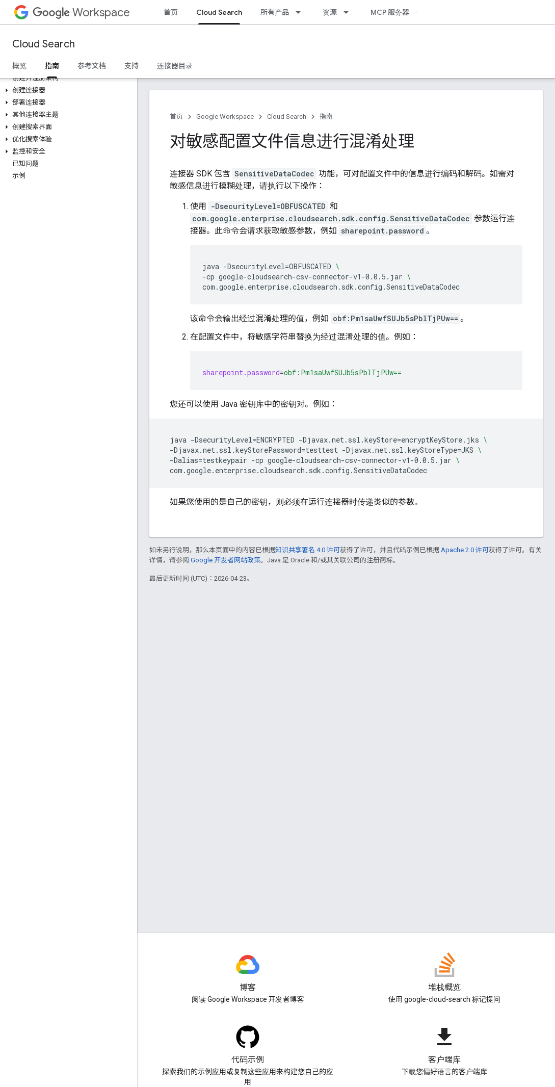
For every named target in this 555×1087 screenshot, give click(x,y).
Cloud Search (43, 44)
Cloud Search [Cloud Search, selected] (219, 12)
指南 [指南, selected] (52, 65)
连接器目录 (175, 65)
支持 (131, 65)
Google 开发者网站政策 (225, 560)
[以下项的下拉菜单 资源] (349, 12)
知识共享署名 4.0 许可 (307, 550)
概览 (19, 65)
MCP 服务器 (390, 12)
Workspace (81, 12)
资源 (330, 12)
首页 (171, 12)
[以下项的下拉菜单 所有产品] (301, 12)
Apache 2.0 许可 (465, 550)
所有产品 (274, 12)
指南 (326, 116)
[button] (66, 90)
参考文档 (91, 65)
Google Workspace (225, 116)
